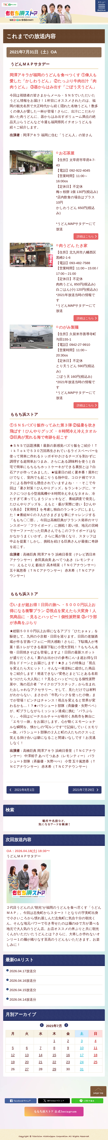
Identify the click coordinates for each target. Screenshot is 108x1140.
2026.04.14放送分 (23, 999)
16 (68, 1055)
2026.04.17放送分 (23, 971)
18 (95, 1055)
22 (54, 1062)
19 (13, 1062)
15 (54, 1055)
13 (27, 1055)
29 (54, 1069)
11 (95, 1048)
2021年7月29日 (83, 790)
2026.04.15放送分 (23, 990)
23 (68, 1062)
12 (13, 1055)
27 (27, 1069)
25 (95, 1062)
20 (27, 1062)
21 (40, 1062)
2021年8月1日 (24, 790)
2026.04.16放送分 (23, 980)
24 (82, 1062)
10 (82, 1048)
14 (40, 1055)
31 (82, 1069)
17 (82, 1055)
